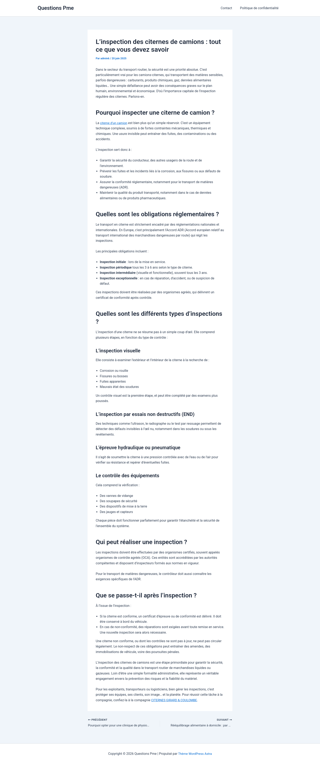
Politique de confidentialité (260, 8)
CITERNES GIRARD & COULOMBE (175, 700)
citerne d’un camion (114, 123)
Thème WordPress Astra (195, 754)
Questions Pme (56, 8)
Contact (228, 8)
